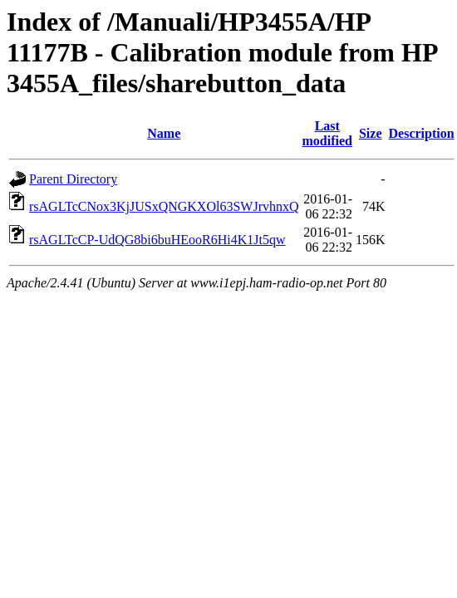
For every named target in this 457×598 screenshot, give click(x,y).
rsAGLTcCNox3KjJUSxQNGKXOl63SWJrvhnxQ (164, 206)
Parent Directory (73, 179)
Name (163, 133)
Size (370, 133)
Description (422, 133)
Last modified (327, 133)
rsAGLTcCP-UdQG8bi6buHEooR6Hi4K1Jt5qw (157, 240)
